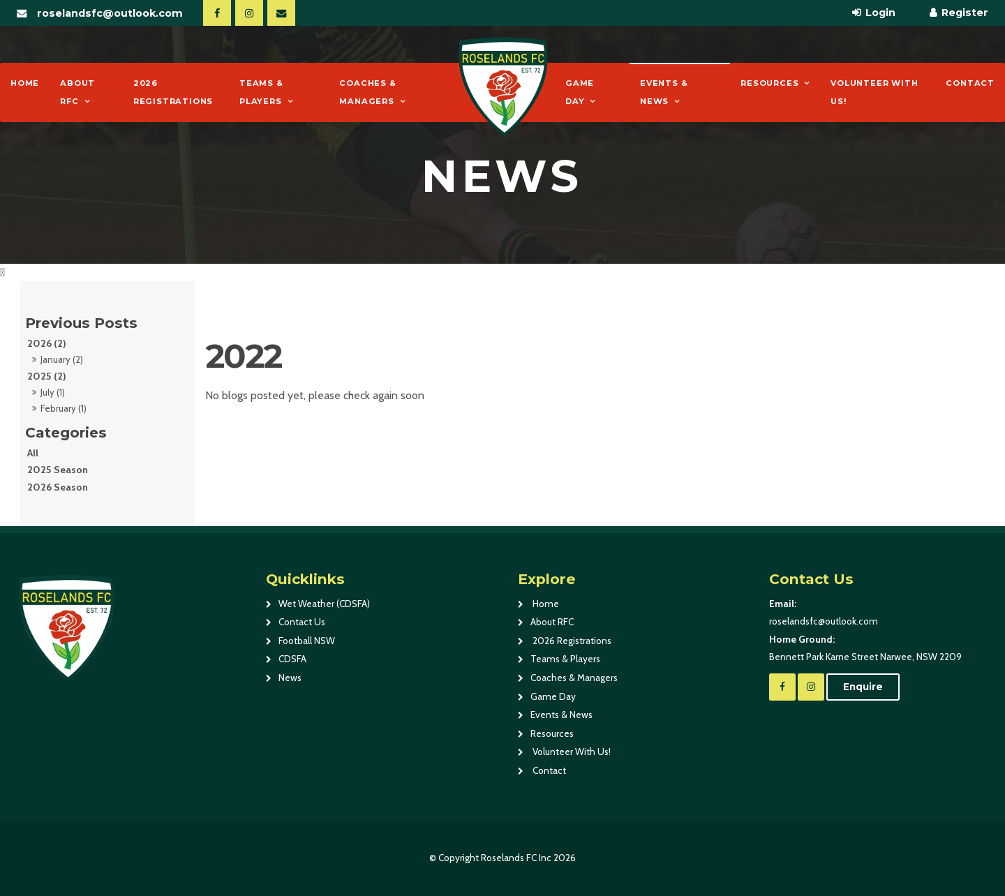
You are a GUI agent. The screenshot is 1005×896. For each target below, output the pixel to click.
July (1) (52, 392)
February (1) (63, 408)
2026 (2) (46, 343)
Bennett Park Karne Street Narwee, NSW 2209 (879, 647)
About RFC (77, 92)
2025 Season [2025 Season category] (57, 469)
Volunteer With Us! (874, 92)
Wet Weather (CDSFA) (324, 603)
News (290, 677)
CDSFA (292, 658)
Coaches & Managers (367, 92)
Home (24, 83)
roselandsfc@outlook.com (110, 13)
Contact (970, 83)
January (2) (61, 359)
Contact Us (301, 621)
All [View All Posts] (32, 453)
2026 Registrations (173, 92)
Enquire (863, 686)
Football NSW (306, 640)
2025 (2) (46, 376)
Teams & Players (261, 92)
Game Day (579, 92)
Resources (769, 83)
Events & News (663, 92)
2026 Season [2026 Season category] (57, 487)
